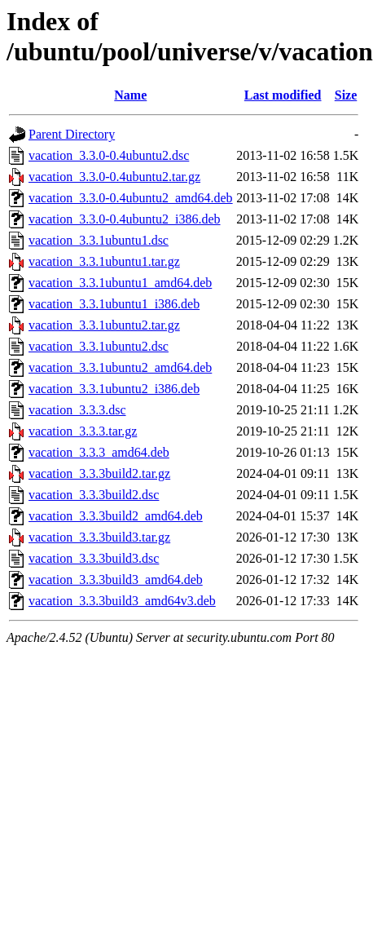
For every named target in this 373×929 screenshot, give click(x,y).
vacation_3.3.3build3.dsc (94, 558)
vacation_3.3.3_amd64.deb (99, 452)
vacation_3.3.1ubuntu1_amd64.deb (120, 283)
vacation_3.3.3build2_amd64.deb (116, 516)
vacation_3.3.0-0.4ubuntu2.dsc (109, 155)
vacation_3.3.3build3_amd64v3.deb (122, 601)
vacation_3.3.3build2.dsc (94, 495)
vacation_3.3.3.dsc (77, 410)
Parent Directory (72, 134)
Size (346, 95)
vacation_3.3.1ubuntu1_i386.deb (114, 304)
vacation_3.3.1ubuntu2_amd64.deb (120, 367)
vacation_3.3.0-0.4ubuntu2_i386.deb (125, 219)
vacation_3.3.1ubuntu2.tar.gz (104, 325)
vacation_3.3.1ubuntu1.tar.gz (104, 261)
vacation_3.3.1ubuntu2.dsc (99, 346)
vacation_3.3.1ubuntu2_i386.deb (114, 389)
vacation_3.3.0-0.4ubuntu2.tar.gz (114, 177)
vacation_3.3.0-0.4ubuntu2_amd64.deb (131, 198)
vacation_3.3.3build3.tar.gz (99, 537)
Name (130, 95)
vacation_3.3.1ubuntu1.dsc (99, 240)
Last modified (283, 95)
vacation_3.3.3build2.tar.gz (99, 473)
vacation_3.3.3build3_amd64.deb (116, 579)
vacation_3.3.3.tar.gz (83, 431)
